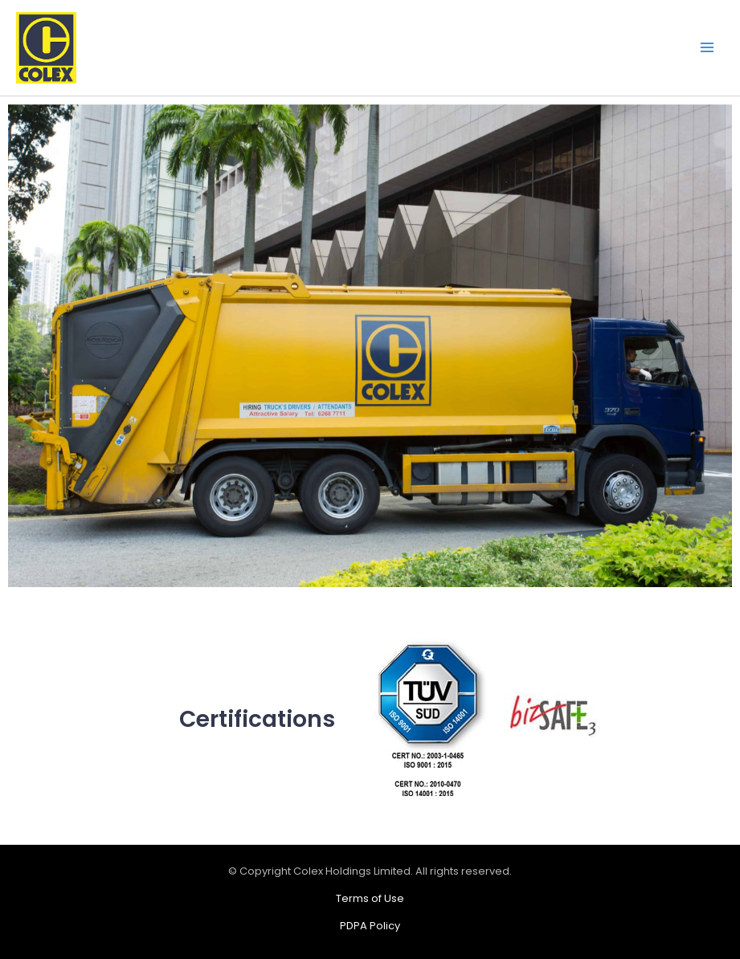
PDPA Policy (370, 925)
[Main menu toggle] (707, 48)
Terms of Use (370, 898)
